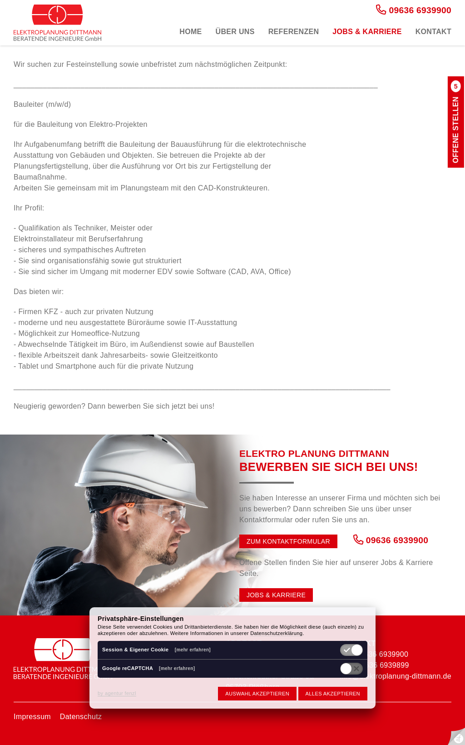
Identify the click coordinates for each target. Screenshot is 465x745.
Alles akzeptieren (333, 693)
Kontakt (433, 31)
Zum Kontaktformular (288, 541)
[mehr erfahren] (193, 649)
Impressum (32, 716)
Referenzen (293, 31)
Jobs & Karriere (366, 31)
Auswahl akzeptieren (257, 693)
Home (190, 31)
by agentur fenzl (117, 693)
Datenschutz (81, 716)
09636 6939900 (413, 10)
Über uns (235, 31)
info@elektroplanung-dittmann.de (395, 676)
